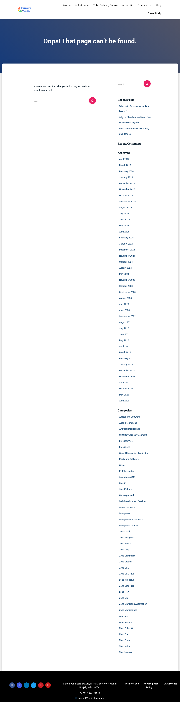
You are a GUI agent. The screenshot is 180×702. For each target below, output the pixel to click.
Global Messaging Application (134, 453)
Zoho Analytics (126, 537)
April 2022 (124, 346)
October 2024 (126, 262)
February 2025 (126, 237)
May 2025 (124, 225)
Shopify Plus (125, 489)
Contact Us (144, 5)
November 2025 (127, 189)
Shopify (123, 483)
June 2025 (124, 219)
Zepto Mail (124, 531)
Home (66, 5)
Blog (158, 5)
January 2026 (126, 177)
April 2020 (124, 400)
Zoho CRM (124, 568)
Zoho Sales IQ (126, 628)
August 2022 (125, 322)
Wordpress (124, 513)
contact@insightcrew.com (91, 698)
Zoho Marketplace (128, 610)
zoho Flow (124, 592)
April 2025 (124, 231)
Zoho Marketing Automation (133, 604)
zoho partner (125, 622)
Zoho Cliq (124, 549)
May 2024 (124, 274)
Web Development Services (132, 501)
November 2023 (127, 280)
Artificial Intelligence (129, 429)
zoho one (123, 616)
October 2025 (126, 195)
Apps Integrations (128, 423)
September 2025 (127, 201)
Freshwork (124, 447)
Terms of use (132, 683)
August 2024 (125, 268)
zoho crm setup (126, 580)
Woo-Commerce (127, 507)
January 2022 (126, 364)
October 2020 (126, 388)
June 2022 (124, 334)
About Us (127, 5)
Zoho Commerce (127, 555)
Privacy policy (150, 683)
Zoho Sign (124, 634)
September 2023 (127, 292)
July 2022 (124, 328)
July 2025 (124, 213)
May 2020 (124, 394)
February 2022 (126, 358)
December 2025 (127, 183)
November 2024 (127, 256)
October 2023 (126, 286)
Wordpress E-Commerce (131, 519)
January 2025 (126, 244)
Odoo (122, 465)
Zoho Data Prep (127, 586)
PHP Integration (127, 471)
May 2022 (124, 340)
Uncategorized (126, 495)
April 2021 (124, 382)
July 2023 (124, 304)
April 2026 (124, 159)
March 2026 (125, 165)
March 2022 (125, 352)
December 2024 (127, 249)
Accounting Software (129, 417)
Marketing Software (129, 459)
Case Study (154, 13)
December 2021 (127, 370)
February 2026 (126, 171)
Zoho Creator (125, 561)
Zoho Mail (124, 598)
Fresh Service (126, 441)
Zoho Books (125, 543)
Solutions (81, 5)
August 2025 (125, 207)
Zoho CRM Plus (126, 573)
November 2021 (127, 376)
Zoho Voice (124, 646)
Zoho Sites (124, 640)
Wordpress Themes (128, 525)
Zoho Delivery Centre (105, 5)
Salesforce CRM (127, 477)
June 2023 (124, 310)
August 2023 (125, 298)
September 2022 (127, 316)
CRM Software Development (133, 435)
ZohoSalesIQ (125, 652)
